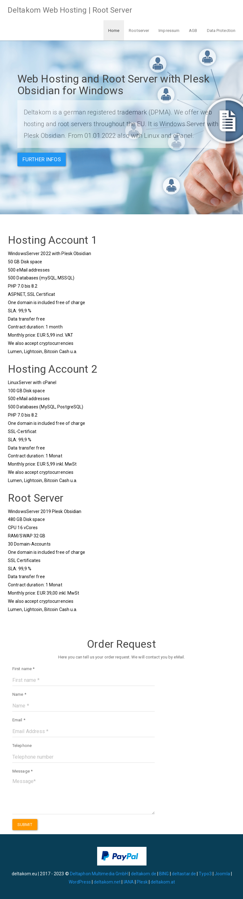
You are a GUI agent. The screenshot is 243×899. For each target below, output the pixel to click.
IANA (129, 881)
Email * (18, 720)
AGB (193, 30)
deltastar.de (184, 873)
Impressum (169, 30)
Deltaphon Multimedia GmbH (99, 873)
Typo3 (205, 873)
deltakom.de (143, 873)
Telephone (22, 745)
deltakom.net (107, 881)
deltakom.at (163, 881)
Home (113, 30)
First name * (23, 668)
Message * (22, 771)
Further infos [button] (41, 159)
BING (164, 873)
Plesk (142, 881)
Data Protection (221, 30)
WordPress (80, 881)
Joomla (222, 873)
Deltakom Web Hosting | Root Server (70, 10)
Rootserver (139, 30)
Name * (19, 694)
